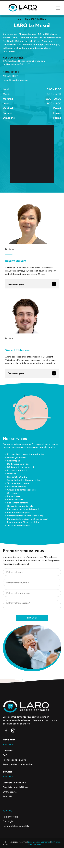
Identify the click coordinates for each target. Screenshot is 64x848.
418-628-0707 (10, 75)
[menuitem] (32, 750)
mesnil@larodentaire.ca (15, 80)
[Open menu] (58, 8)
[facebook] (6, 731)
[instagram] (13, 731)
